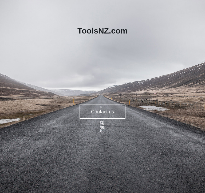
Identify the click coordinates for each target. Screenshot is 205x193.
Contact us (102, 111)
